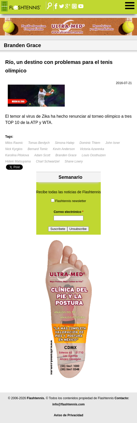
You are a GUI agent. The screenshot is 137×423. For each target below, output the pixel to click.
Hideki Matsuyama (18, 161)
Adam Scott (42, 155)
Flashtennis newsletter (70, 201)
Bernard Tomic (38, 149)
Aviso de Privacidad (68, 415)
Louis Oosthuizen (94, 155)
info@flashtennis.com (68, 404)
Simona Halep (64, 143)
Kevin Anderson (64, 149)
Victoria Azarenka (92, 149)
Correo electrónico (68, 212)
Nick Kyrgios (14, 149)
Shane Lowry (73, 161)
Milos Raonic (14, 143)
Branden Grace (65, 155)
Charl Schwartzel (48, 161)
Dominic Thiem (90, 143)
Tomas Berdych (39, 143)
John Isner (112, 143)
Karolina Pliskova (17, 155)
